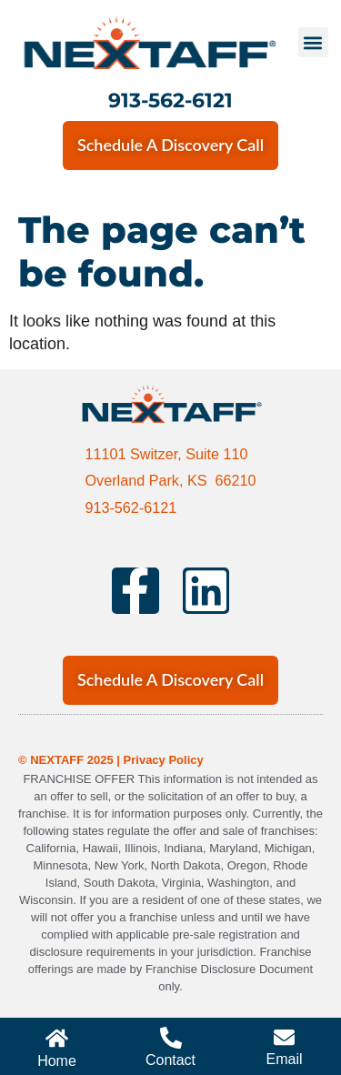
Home (56, 1061)
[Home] (56, 1038)
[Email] (284, 1037)
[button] (313, 42)
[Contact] (171, 1038)
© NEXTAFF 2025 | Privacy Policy (111, 760)
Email (284, 1059)
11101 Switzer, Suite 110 (166, 454)
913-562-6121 (170, 100)
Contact (170, 1060)
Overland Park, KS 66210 (170, 480)
